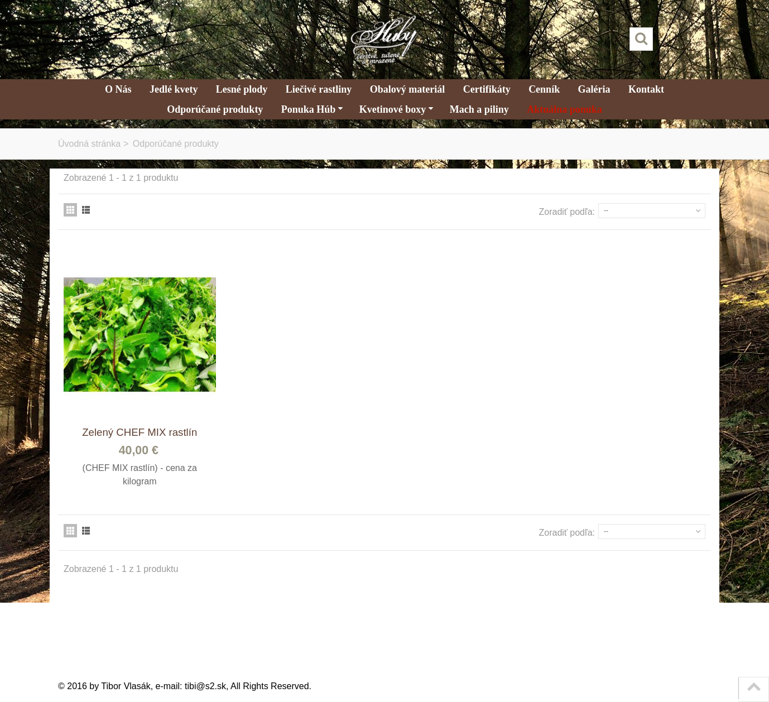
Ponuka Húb (312, 109)
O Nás (118, 89)
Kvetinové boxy (396, 109)
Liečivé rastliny (319, 89)
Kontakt (646, 89)
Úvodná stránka (89, 143)
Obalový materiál (407, 89)
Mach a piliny (479, 109)
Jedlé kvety (174, 89)
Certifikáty (487, 89)
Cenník (544, 89)
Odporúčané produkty (215, 109)
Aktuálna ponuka (564, 109)
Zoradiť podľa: (567, 212)
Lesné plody (242, 89)
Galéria (594, 89)
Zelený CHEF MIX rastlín (139, 432)
